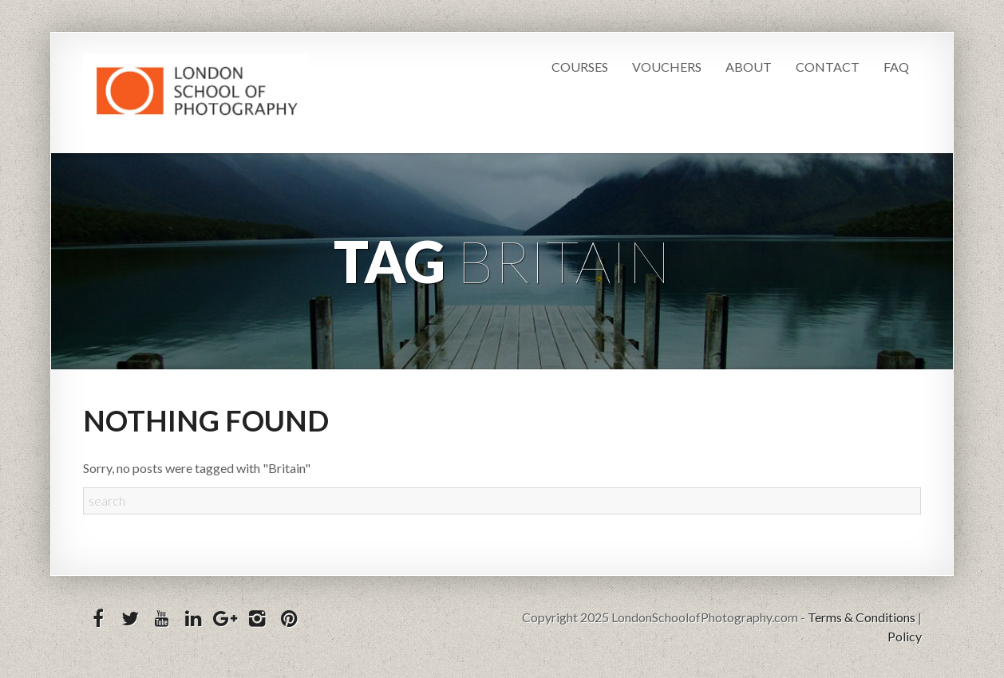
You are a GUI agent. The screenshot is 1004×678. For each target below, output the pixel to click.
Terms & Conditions (861, 617)
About (748, 66)
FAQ (896, 66)
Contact (828, 66)
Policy (904, 636)
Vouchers (667, 66)
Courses (579, 66)
